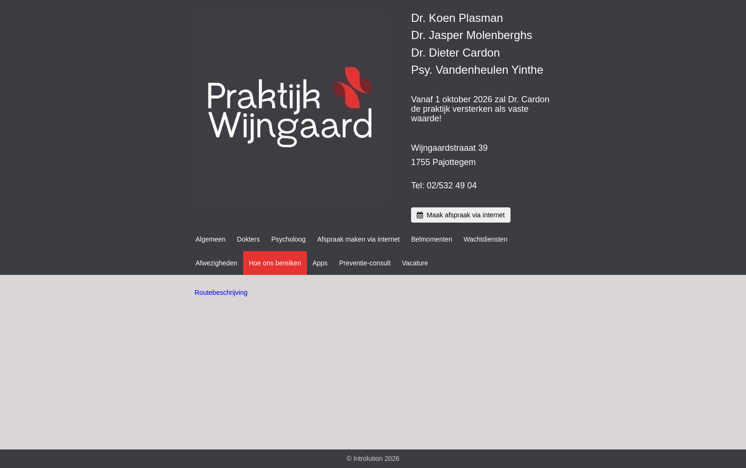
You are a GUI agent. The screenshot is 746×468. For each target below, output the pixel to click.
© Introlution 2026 (373, 458)
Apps (320, 263)
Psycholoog (288, 239)
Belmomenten (431, 239)
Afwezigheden (216, 263)
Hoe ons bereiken (275, 263)
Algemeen (211, 239)
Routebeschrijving (221, 292)
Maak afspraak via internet (461, 215)
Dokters (248, 239)
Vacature (415, 263)
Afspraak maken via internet (358, 239)
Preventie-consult (365, 263)
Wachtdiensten (486, 239)
